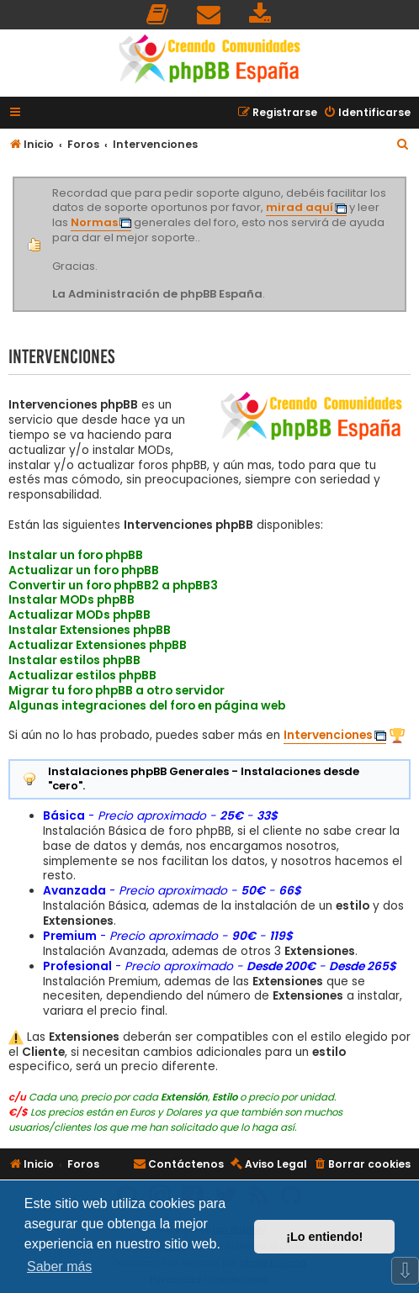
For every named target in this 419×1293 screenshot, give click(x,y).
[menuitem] (158, 14)
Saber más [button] (59, 1266)
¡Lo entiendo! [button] (324, 1236)
